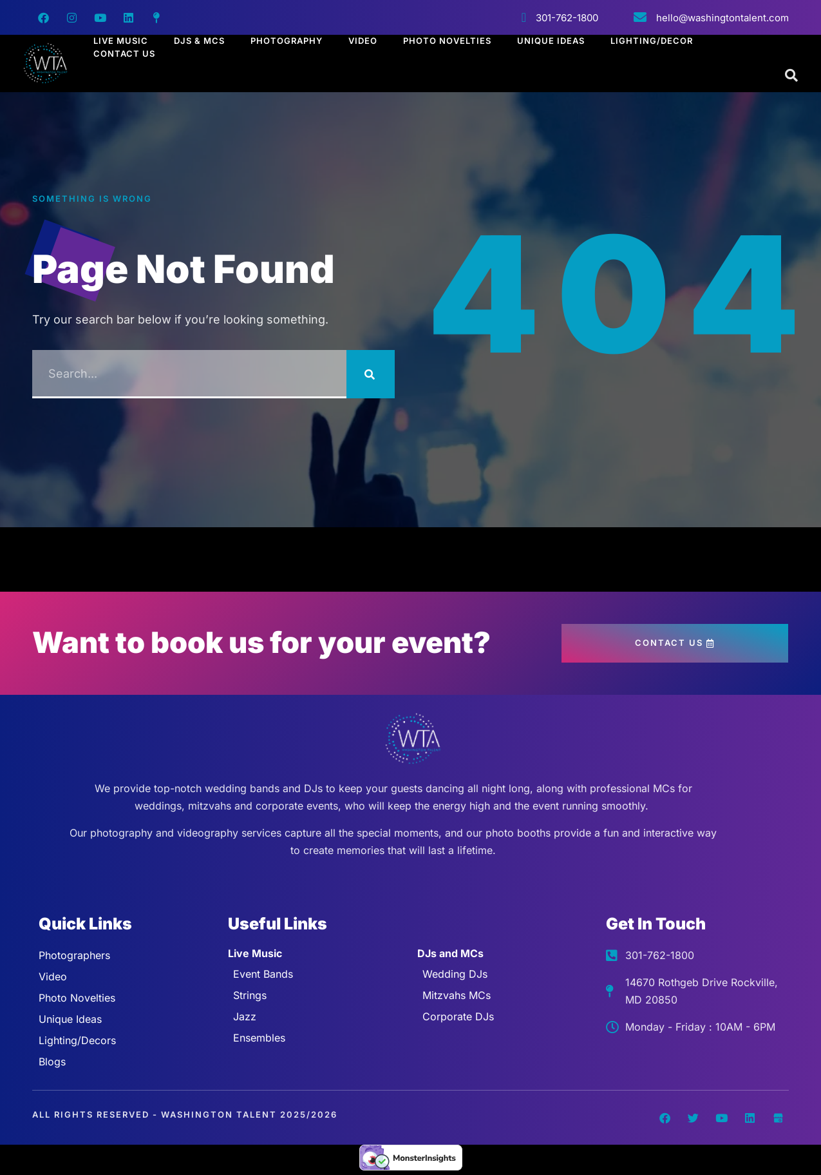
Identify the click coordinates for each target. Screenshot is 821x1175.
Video (362, 40)
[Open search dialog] (792, 76)
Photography (286, 40)
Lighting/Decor (651, 40)
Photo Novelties (447, 40)
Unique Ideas (551, 40)
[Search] (370, 374)
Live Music (120, 40)
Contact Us (124, 53)
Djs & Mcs (199, 40)
